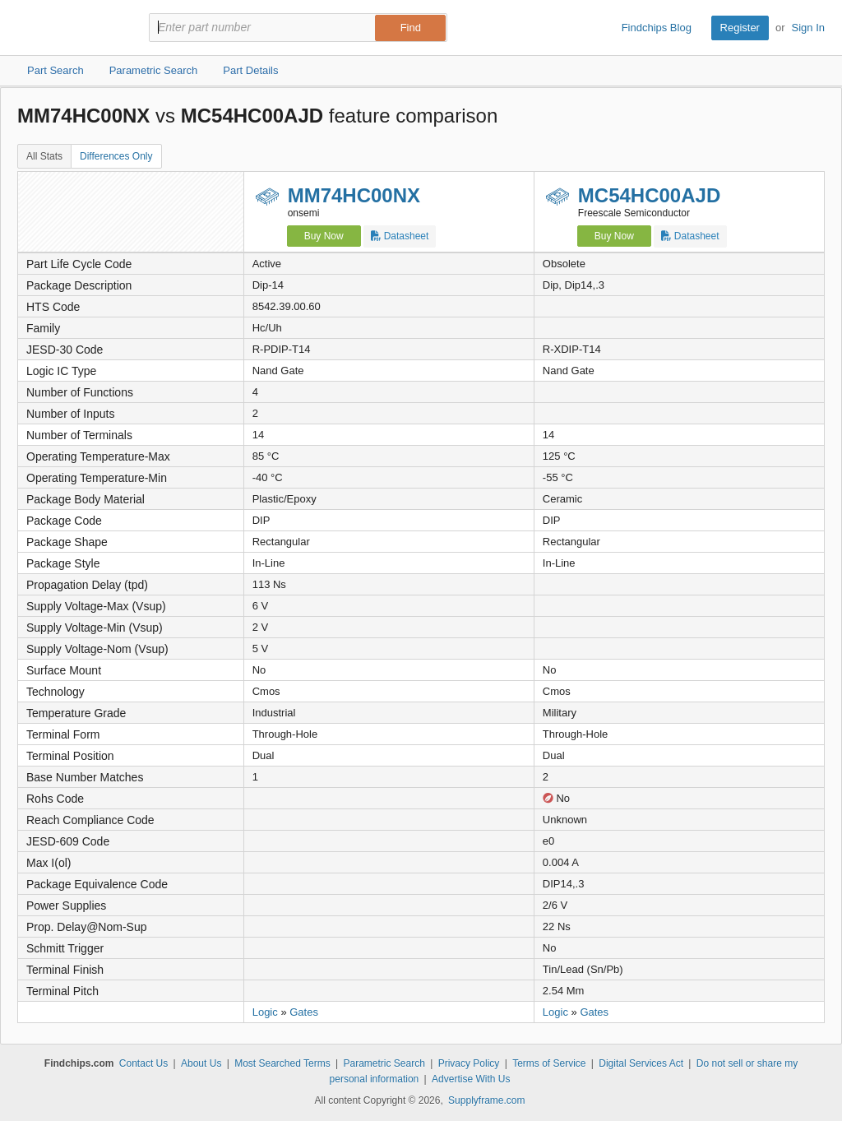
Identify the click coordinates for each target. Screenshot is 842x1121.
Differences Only (116, 156)
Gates (303, 1012)
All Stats (44, 156)
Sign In (808, 27)
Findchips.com (70, 28)
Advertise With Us (471, 1079)
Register (740, 27)
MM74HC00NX (354, 195)
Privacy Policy (469, 1063)
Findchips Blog (657, 27)
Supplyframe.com (486, 1100)
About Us (201, 1063)
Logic (265, 1012)
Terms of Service (548, 1063)
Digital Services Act (641, 1063)
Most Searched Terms (282, 1063)
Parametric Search (383, 1063)
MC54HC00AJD (649, 195)
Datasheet (399, 236)
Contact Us (143, 1063)
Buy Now (324, 236)
